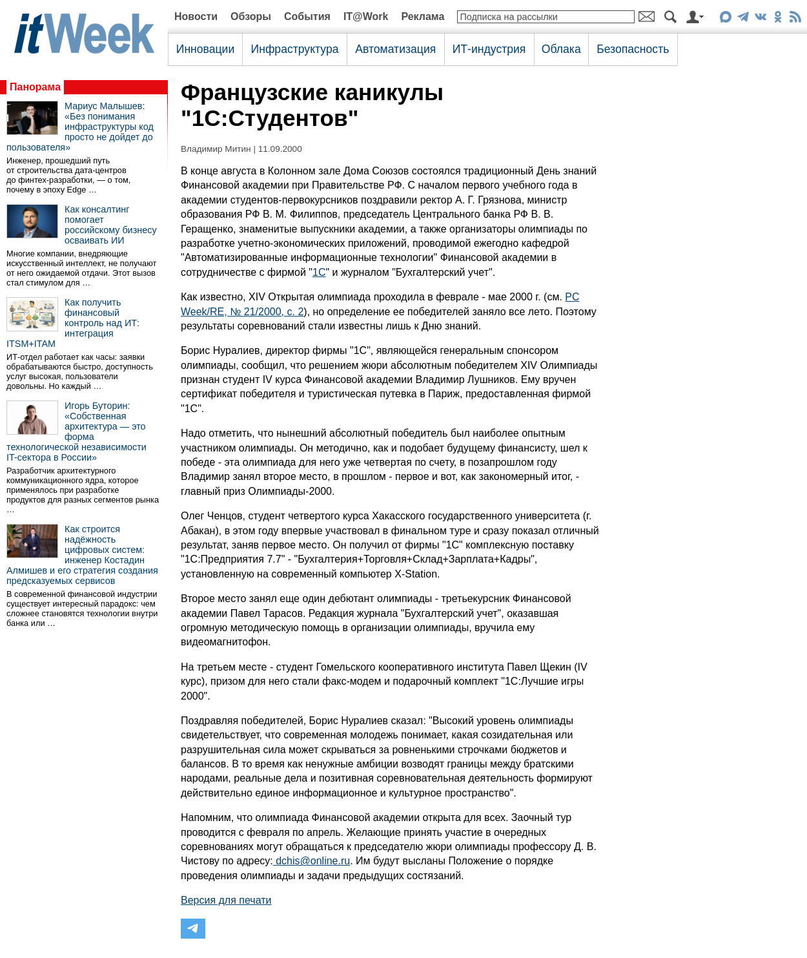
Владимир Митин (216, 149)
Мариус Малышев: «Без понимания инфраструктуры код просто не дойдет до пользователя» (80, 126)
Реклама (422, 16)
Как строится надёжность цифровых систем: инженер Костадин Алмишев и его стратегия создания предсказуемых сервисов (82, 555)
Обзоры (250, 16)
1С (318, 272)
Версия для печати (226, 900)
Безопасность (633, 49)
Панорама (35, 86)
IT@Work (366, 16)
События (307, 16)
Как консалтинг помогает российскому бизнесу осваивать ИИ (111, 224)
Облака (561, 49)
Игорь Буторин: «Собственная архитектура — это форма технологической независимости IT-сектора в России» (76, 432)
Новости (196, 16)
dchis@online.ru (311, 860)
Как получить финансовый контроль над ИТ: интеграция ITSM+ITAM (72, 323)
